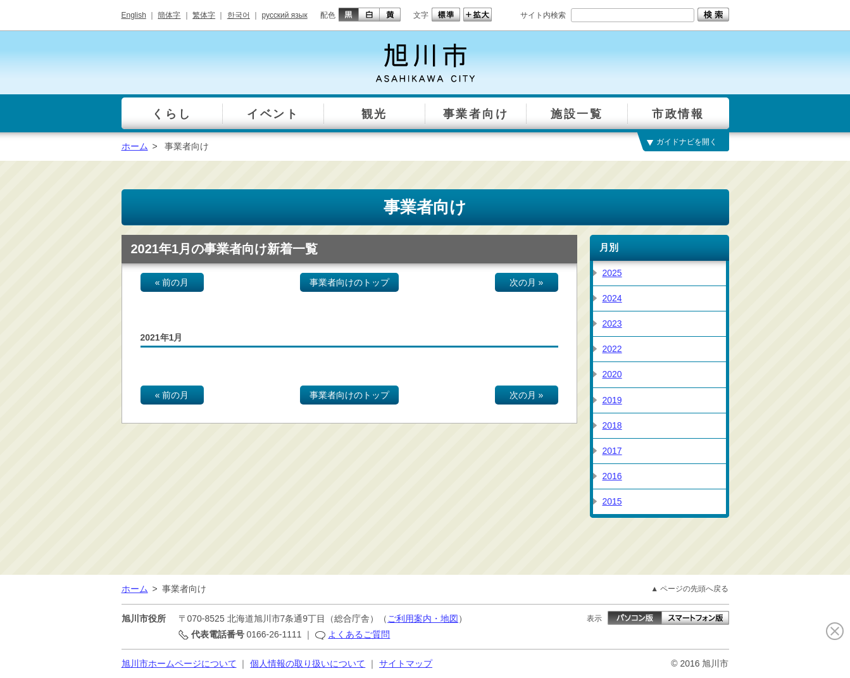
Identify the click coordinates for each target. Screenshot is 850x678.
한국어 (238, 15)
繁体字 (203, 15)
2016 (612, 476)
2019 (612, 400)
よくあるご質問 (359, 634)
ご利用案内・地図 (422, 618)
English (134, 15)
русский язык (285, 15)
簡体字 (169, 15)
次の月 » (526, 282)
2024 (612, 298)
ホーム (135, 146)
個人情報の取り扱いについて (307, 663)
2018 (612, 425)
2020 (612, 374)
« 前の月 (172, 282)
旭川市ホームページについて (179, 663)
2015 (612, 501)
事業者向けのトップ (349, 282)
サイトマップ (405, 663)
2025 (612, 273)
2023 (612, 323)
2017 (612, 451)
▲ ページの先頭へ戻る (689, 588)
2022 (612, 349)
